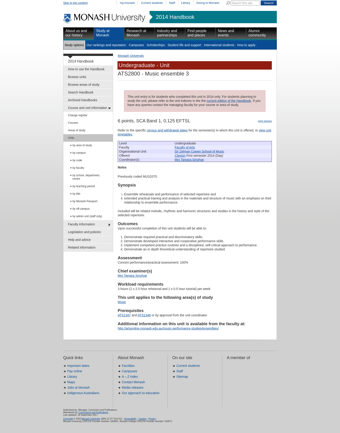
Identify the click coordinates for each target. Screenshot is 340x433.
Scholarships (156, 45)
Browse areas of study (84, 84)
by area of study (82, 145)
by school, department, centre (86, 177)
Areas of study (76, 130)
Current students (152, 3)
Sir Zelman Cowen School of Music (199, 151)
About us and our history (76, 33)
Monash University (131, 56)
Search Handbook (80, 92)
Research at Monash (136, 33)
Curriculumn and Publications (93, 412)
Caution (142, 419)
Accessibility (130, 419)
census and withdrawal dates (167, 130)
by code (77, 160)
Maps (71, 382)
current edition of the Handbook (229, 101)
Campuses (136, 45)
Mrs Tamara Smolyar (189, 159)
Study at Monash (103, 33)
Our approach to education (141, 393)
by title (76, 193)
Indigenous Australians (83, 393)
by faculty (78, 167)
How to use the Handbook (86, 69)
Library (185, 3)
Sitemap (182, 376)
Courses (73, 122)
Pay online (74, 371)
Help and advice (79, 240)
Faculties (128, 366)
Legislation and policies (84, 232)
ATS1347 (124, 315)
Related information (81, 247)
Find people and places (197, 33)
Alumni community (257, 33)
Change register (77, 115)
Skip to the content (75, 3)
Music (122, 302)
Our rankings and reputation (106, 45)
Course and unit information (87, 108)
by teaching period (83, 186)
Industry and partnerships (167, 33)
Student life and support (184, 45)
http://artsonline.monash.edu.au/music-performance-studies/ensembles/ (168, 328)
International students (219, 45)
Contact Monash (133, 382)
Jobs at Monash (78, 387)
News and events (226, 33)
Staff (172, 3)
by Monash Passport (84, 201)
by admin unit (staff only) (87, 216)
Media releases (132, 387)
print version (265, 121)
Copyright (68, 419)
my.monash (127, 3)
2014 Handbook (175, 17)
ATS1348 (144, 315)
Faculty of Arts (185, 147)
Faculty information (81, 224)
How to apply (246, 45)
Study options (74, 45)
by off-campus (81, 208)
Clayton (180, 155)
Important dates (78, 366)
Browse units (77, 77)
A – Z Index (130, 376)
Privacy (152, 419)
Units (71, 137)
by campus (79, 152)
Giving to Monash (207, 3)
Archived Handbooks (82, 100)
